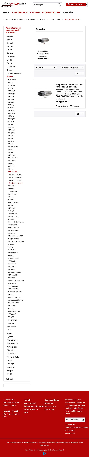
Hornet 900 (12, 264)
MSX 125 (11, 105)
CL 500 (10, 149)
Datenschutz (50, 406)
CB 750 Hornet (13, 230)
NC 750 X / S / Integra (16, 241)
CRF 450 (11, 141)
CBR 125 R (11, 91)
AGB (26, 413)
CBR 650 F (11, 208)
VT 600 (10, 197)
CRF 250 (11, 116)
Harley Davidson (14, 73)
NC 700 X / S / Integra (16, 222)
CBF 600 (11, 188)
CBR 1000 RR (12, 275)
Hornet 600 (12, 194)
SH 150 (10, 88)
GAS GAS (11, 67)
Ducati (10, 63)
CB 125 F (11, 99)
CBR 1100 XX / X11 (14, 297)
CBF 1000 (11, 278)
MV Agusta (12, 347)
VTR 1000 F (12, 283)
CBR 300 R (11, 130)
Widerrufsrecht (31, 409)
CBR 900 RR (12, 266)
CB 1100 (11, 294)
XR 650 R (11, 219)
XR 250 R (11, 121)
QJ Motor (11, 354)
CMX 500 (11, 166)
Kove (9, 333)
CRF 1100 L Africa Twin (16, 300)
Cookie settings (51, 400)
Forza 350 (11, 94)
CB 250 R (11, 110)
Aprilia (10, 36)
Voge (9, 374)
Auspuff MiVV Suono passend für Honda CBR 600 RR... (43, 52)
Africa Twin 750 (13, 227)
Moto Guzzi (12, 340)
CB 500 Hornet (13, 147)
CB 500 (10, 144)
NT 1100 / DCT (13, 303)
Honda (10, 77)
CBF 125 (11, 102)
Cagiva (10, 53)
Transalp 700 (12, 225)
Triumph (10, 364)
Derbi (9, 60)
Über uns (48, 403)
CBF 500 (11, 163)
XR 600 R (11, 200)
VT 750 (10, 247)
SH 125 (10, 82)
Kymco (10, 337)
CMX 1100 (11, 306)
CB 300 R (11, 124)
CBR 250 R (11, 113)
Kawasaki (11, 327)
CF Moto (10, 56)
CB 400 (10, 135)
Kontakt (27, 400)
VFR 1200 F (12, 314)
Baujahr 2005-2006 (15, 177)
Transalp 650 (12, 213)
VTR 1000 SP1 (13, 286)
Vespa (10, 370)
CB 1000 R (11, 269)
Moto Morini (12, 343)
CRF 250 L (11, 119)
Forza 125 (11, 85)
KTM (9, 330)
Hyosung (11, 323)
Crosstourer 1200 (14, 311)
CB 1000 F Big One (14, 272)
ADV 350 (11, 127)
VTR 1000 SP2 (13, 289)
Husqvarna (12, 320)
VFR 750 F (11, 244)
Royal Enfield (13, 357)
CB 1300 (11, 317)
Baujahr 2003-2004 (15, 174)
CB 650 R (11, 138)
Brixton (10, 46)
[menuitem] (47, 5)
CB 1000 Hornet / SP (15, 236)
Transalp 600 (12, 191)
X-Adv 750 (11, 250)
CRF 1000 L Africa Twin (16, 280)
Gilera (10, 70)
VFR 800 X (11, 261)
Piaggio (10, 350)
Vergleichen (62, 106)
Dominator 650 (13, 216)
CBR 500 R (11, 161)
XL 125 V (11, 108)
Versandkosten (44, 442)
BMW (9, 40)
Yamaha (10, 367)
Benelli (10, 43)
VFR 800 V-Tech (13, 258)
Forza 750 (11, 233)
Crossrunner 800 (13, 253)
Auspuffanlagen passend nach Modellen (13, 30)
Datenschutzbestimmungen (76, 427)
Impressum (49, 409)
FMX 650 (11, 211)
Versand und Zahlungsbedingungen (33, 404)
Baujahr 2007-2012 (15, 180)
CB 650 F (11, 205)
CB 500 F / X (12, 158)
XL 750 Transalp (13, 239)
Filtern (40, 67)
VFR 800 (11, 255)
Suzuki (10, 360)
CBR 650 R (11, 155)
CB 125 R (11, 96)
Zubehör (10, 379)
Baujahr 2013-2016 (16, 183)
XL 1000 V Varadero (15, 292)
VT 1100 (11, 308)
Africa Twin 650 (13, 202)
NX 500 (10, 152)
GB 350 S (11, 133)
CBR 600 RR (12, 172)
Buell (9, 50)
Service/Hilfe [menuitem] (75, 4)
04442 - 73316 (11, 411)
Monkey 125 (12, 80)
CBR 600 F (11, 186)
